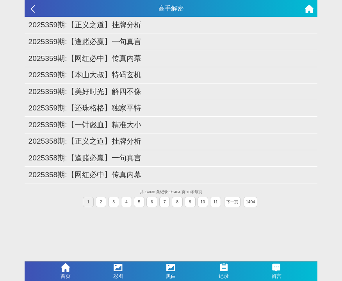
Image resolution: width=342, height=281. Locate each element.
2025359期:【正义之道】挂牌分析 (84, 25)
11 (215, 202)
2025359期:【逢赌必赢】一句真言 (84, 41)
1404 (250, 202)
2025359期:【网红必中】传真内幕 (84, 58)
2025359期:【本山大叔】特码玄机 (84, 75)
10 (203, 202)
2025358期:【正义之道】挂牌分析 (84, 141)
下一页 (232, 202)
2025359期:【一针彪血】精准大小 (84, 125)
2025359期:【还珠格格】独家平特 (84, 108)
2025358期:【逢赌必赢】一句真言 (84, 158)
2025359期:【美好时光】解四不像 (84, 91)
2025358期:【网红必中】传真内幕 (84, 175)
